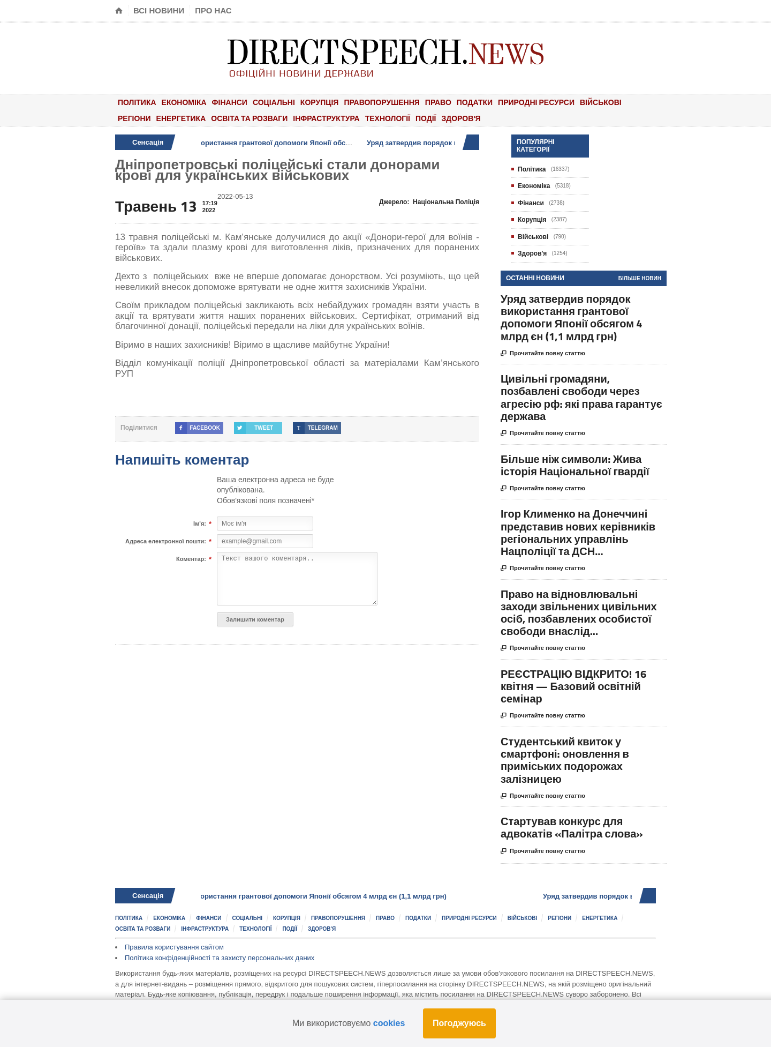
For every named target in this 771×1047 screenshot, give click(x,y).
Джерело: (429, 202)
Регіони (134, 118)
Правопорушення (381, 102)
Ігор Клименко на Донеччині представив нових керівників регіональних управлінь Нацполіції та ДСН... (578, 532)
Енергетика (181, 118)
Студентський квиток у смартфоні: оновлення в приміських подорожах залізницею (565, 760)
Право (438, 102)
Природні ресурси (536, 102)
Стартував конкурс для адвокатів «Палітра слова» (572, 827)
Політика (137, 102)
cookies (389, 1023)
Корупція (319, 102)
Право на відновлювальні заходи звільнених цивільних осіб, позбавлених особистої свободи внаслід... (579, 613)
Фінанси (229, 102)
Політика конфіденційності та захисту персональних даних (219, 958)
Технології (387, 118)
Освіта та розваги (249, 118)
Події (425, 118)
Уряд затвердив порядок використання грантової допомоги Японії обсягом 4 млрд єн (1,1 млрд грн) (287, 143)
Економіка (184, 102)
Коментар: (191, 559)
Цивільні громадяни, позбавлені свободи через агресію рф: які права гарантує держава (581, 397)
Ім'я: (199, 524)
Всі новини (158, 10)
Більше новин (639, 278)
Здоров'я (460, 118)
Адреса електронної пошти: (165, 541)
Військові (601, 102)
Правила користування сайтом (174, 947)
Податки (475, 102)
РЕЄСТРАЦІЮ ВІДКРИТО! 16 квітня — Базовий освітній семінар (573, 686)
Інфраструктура (326, 118)
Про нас (213, 10)
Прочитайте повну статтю (543, 353)
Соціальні (274, 102)
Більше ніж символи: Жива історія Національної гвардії (575, 465)
